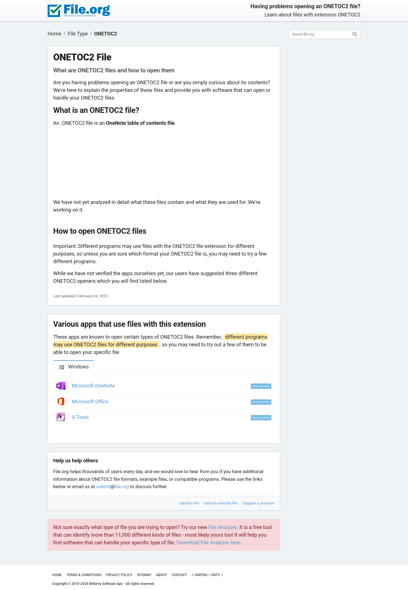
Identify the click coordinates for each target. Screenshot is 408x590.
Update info (189, 503)
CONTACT (179, 575)
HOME (57, 575)
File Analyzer (223, 527)
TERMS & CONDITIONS (83, 575)
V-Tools (80, 417)
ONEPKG (201, 575)
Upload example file (220, 503)
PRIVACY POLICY (119, 575)
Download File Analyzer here (209, 542)
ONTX (215, 575)
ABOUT (161, 575)
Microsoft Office (90, 401)
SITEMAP (144, 575)
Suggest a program (258, 503)
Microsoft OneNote (93, 386)
